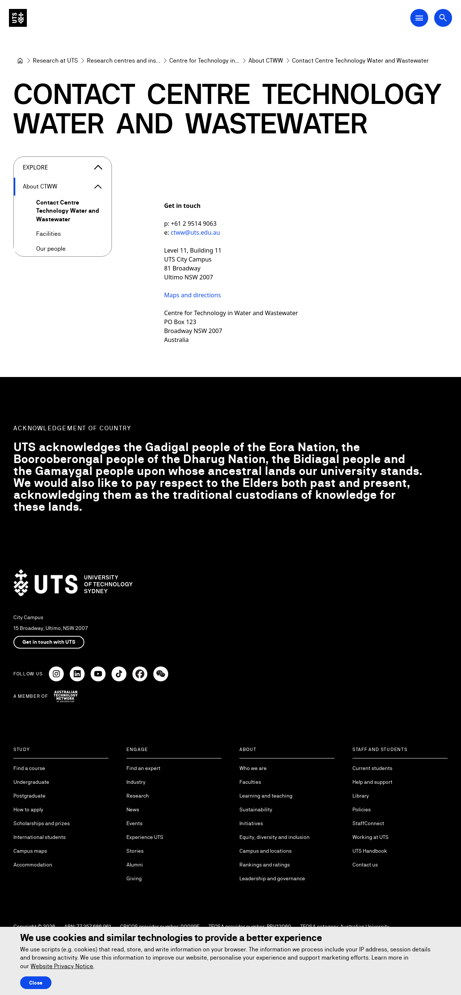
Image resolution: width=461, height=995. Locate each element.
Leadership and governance (272, 878)
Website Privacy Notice (62, 966)
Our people (51, 248)
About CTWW (40, 186)
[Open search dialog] (443, 18)
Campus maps (30, 851)
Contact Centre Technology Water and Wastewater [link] (360, 60)
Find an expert (143, 768)
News (132, 809)
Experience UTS (144, 837)
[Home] (20, 60)
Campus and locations (265, 851)
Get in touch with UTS (48, 642)
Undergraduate (31, 782)
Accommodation (32, 865)
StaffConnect (368, 823)
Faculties (250, 782)
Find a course (29, 768)
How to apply (28, 809)
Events (134, 823)
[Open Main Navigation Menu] (419, 18)
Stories (135, 851)
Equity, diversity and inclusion (274, 837)
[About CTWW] (265, 61)
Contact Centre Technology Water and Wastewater (67, 211)
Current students (372, 768)
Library (360, 796)
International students (39, 837)
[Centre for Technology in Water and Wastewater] (204, 61)
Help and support (372, 782)
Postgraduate (29, 796)
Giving (134, 878)
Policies (361, 809)
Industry (135, 782)
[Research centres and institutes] (123, 61)
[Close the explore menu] (98, 167)
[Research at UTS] (55, 61)
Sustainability (255, 809)
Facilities (48, 233)
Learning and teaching (265, 796)
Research (137, 796)
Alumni (134, 865)
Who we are (253, 768)
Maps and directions (192, 295)
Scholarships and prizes (41, 823)
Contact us (365, 865)
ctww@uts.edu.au (195, 232)
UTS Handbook (369, 851)
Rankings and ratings (264, 865)
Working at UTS (370, 837)
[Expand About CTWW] (98, 186)
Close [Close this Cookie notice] (36, 983)
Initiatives (251, 823)
